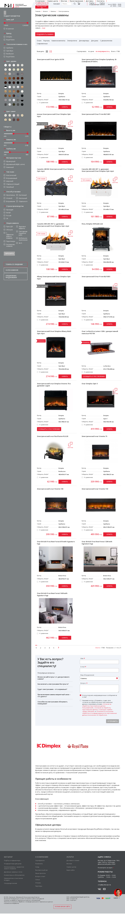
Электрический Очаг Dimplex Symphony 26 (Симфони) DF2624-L (99, 60)
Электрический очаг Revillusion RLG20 (52, 436)
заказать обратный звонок (42, 4)
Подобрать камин (44, 34)
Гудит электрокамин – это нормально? (52, 689)
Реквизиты (39, 864)
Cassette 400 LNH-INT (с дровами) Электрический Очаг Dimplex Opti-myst (98, 170)
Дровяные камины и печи (13, 872)
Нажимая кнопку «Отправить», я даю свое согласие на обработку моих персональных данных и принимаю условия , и (99, 708)
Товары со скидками (14, 260)
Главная (37, 11)
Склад (37, 867)
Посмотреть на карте (105, 868)
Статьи (37, 879)
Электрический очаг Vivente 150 (95, 489)
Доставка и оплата (73, 860)
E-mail (82, 667)
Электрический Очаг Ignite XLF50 (50, 59)
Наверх (116, 898)
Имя (81, 658)
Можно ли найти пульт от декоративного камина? (53, 678)
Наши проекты (40, 873)
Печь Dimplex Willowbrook (92, 224)
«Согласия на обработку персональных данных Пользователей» (96, 706)
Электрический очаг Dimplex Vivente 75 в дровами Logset (54, 385)
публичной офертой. (38, 899)
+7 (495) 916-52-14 (41, 3)
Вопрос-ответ (40, 876)
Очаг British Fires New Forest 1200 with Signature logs (97, 543)
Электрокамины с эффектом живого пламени (14, 868)
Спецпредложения (10, 883)
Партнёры (38, 886)
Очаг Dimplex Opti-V (90, 384)
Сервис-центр (71, 867)
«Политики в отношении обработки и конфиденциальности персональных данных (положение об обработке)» (99, 713)
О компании (41, 857)
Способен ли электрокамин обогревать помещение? (53, 703)
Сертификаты (40, 860)
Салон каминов (12, 265)
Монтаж (69, 864)
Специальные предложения (11, 272)
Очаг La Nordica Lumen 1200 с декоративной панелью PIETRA (100, 332)
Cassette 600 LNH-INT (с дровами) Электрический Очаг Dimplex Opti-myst (53, 225)
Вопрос (83, 683)
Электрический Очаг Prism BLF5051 (96, 277)
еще (43, 28)
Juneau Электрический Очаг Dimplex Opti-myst (54, 115)
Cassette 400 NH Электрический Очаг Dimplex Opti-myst (55, 170)
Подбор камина (102, 3)
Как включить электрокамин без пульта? (53, 684)
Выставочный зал (41, 7)
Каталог (57, 4)
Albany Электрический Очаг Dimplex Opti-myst (54, 278)
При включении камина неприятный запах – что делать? (54, 696)
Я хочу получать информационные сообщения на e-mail (99, 696)
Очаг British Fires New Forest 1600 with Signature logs (52, 594)
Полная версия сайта (62, 906)
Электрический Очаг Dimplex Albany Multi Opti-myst (54, 332)
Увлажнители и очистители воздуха (13, 879)
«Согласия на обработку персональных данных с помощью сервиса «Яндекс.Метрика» (97, 709)
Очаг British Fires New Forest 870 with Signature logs (56, 543)
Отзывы (38, 883)
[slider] (4, 18)
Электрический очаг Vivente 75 (94, 436)
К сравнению (43, 102)
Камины (53, 11)
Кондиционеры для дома (12, 864)
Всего (113, 51)
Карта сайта (70, 870)
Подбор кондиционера (94, 3)
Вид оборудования (87, 675)
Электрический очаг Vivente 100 (50, 489)
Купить (65, 107)
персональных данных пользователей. (29, 900)
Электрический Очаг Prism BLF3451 (96, 114)
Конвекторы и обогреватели (14, 875)
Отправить (112, 721)
